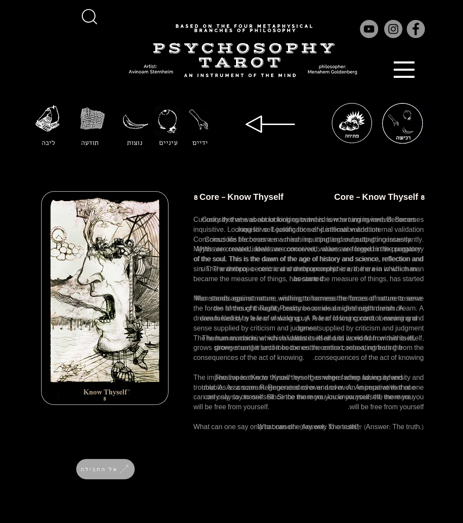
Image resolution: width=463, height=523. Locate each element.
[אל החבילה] (105, 469)
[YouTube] (369, 29)
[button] (89, 16)
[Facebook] (416, 29)
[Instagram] (393, 29)
